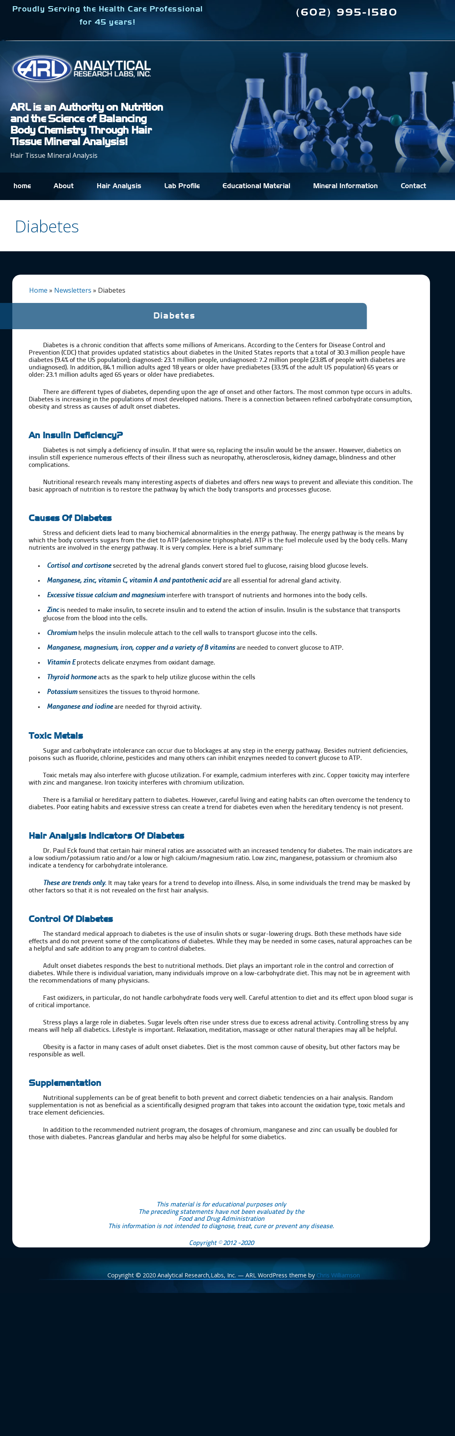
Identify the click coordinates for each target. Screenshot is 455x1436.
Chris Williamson (338, 1275)
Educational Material (256, 186)
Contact (413, 186)
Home (38, 290)
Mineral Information (345, 186)
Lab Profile (182, 186)
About (64, 186)
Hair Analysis (119, 186)
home (22, 186)
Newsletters (72, 290)
